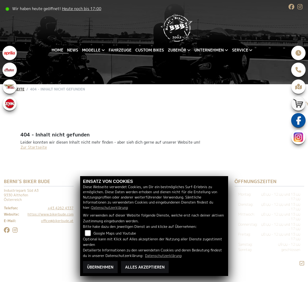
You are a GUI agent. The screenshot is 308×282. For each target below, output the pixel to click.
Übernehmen (100, 267)
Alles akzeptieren (145, 267)
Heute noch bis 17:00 (81, 8)
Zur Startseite (33, 147)
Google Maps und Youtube (114, 233)
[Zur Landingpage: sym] (9, 103)
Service (240, 50)
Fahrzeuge (120, 50)
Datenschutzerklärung (109, 207)
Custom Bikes (149, 50)
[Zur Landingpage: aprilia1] (9, 53)
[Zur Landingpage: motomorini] (9, 86)
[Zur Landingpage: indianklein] (9, 70)
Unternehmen (209, 50)
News (72, 50)
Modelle (91, 50)
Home (57, 50)
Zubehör (177, 50)
